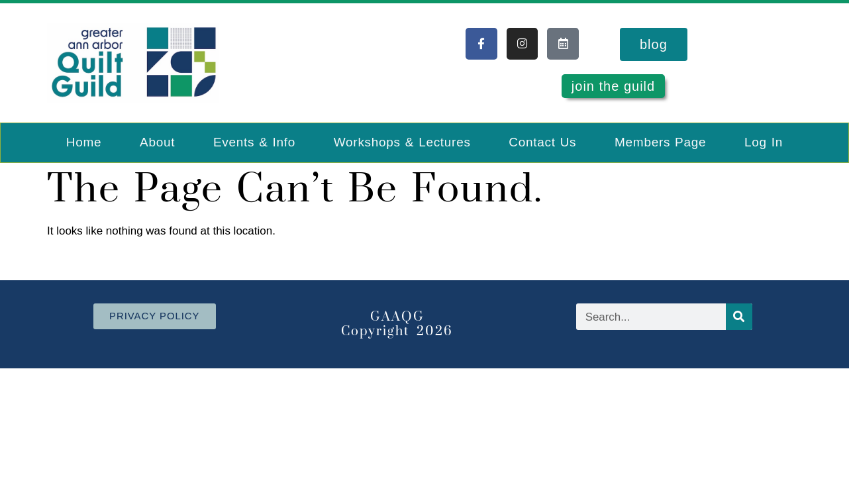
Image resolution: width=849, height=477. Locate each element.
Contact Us (542, 142)
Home (83, 142)
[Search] (739, 316)
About (157, 142)
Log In (763, 142)
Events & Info (254, 142)
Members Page (660, 142)
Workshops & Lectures (402, 142)
